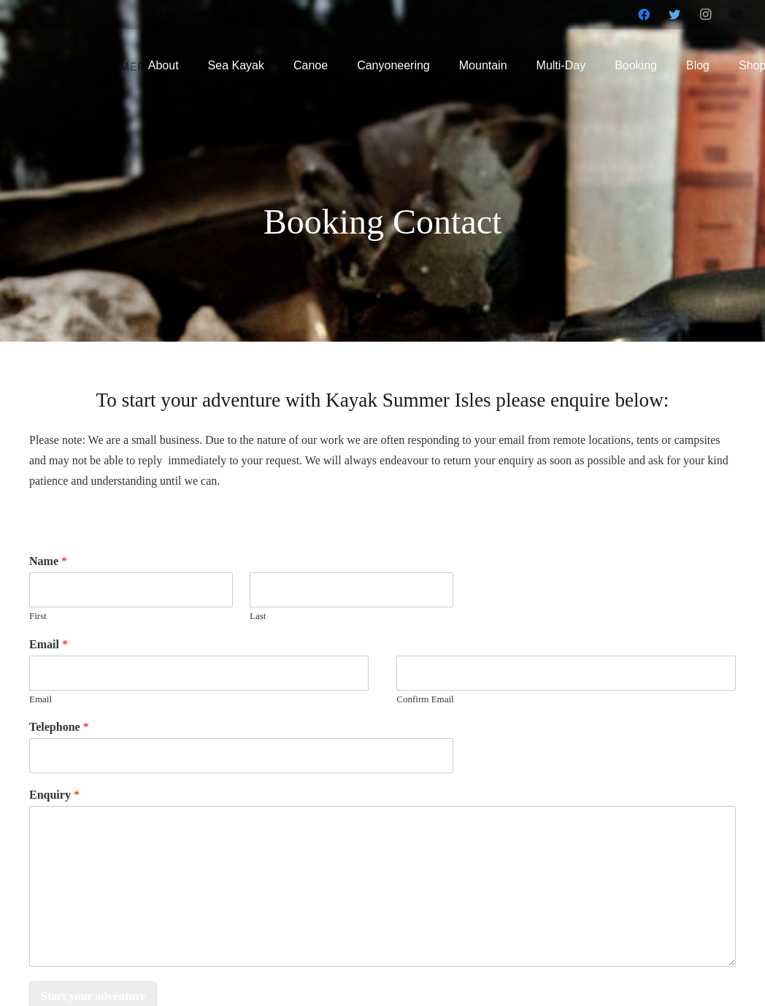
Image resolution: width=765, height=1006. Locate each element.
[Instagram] (705, 14)
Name (48, 561)
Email (48, 644)
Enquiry (54, 794)
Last (258, 615)
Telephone (59, 727)
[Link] (108, 66)
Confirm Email (424, 699)
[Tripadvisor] (735, 14)
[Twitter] (674, 14)
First (38, 615)
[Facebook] (644, 14)
